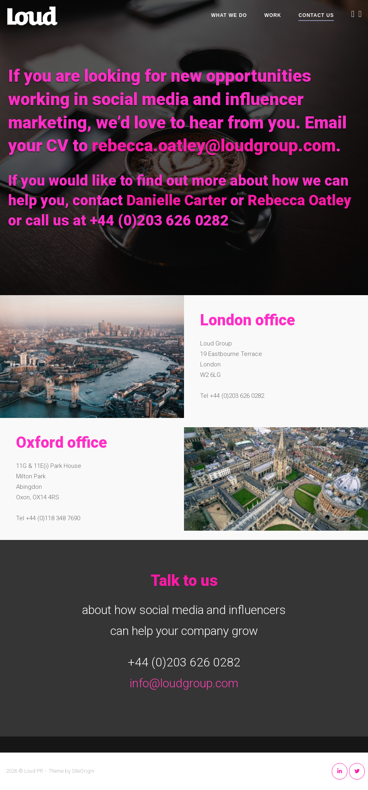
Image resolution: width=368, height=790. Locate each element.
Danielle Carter (176, 200)
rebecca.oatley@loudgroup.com (214, 145)
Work (272, 15)
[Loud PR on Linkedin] (339, 771)
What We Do (229, 15)
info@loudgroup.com (184, 683)
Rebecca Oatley (299, 200)
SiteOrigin (83, 771)
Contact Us (316, 15)
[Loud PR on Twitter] (357, 771)
